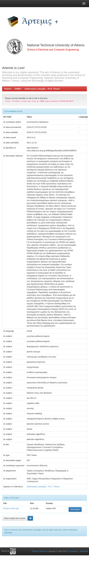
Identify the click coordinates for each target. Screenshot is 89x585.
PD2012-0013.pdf (11, 508)
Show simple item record (14, 518)
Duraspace (73, 551)
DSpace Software (39, 551)
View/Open (75, 509)
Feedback (84, 551)
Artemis (7, 89)
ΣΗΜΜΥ (18, 89)
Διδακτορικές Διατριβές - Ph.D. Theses (42, 89)
